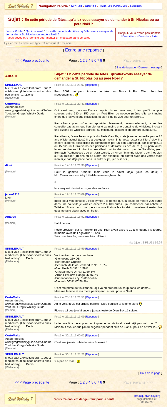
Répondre (92, 84)
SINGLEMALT (14, 84)
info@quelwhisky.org (147, 395)
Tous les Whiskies (113, 6)
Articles (90, 6)
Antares (10, 216)
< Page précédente (34, 60)
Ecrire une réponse (83, 50)
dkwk (8, 165)
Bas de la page (126, 67)
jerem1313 (12, 194)
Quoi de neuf (34, 31)
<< (17, 60)
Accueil (76, 6)
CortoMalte (12, 103)
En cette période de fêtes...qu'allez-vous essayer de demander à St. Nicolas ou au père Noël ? (60, 33)
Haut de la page (150, 373)
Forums (136, 6)
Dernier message (149, 67)
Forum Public (14, 31)
